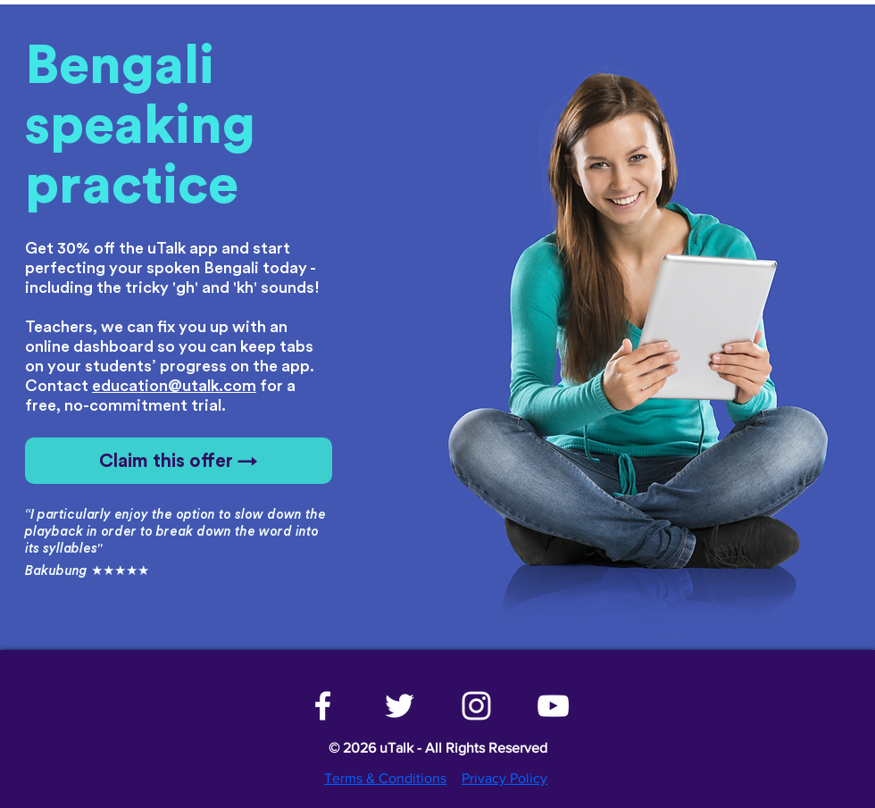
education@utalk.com (174, 386)
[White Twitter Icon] (399, 706)
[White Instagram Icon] (476, 706)
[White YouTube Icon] (553, 706)
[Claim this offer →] (178, 460)
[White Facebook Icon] (323, 706)
